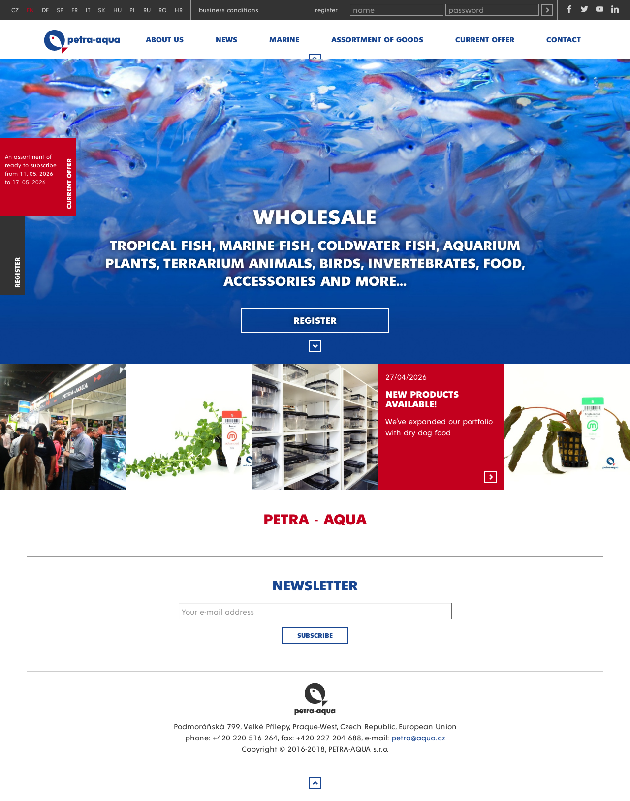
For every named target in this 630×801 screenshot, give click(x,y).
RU (147, 9)
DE (45, 9)
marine (284, 39)
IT (88, 9)
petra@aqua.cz (418, 737)
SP (60, 9)
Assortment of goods (377, 39)
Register (326, 9)
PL (132, 9)
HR (179, 9)
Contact (563, 39)
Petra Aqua (315, 698)
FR (74, 9)
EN (30, 9)
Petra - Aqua (81, 39)
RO (162, 9)
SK (101, 9)
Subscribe (315, 635)
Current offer (484, 39)
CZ (15, 9)
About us (165, 39)
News (226, 39)
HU (117, 9)
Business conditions (228, 9)
